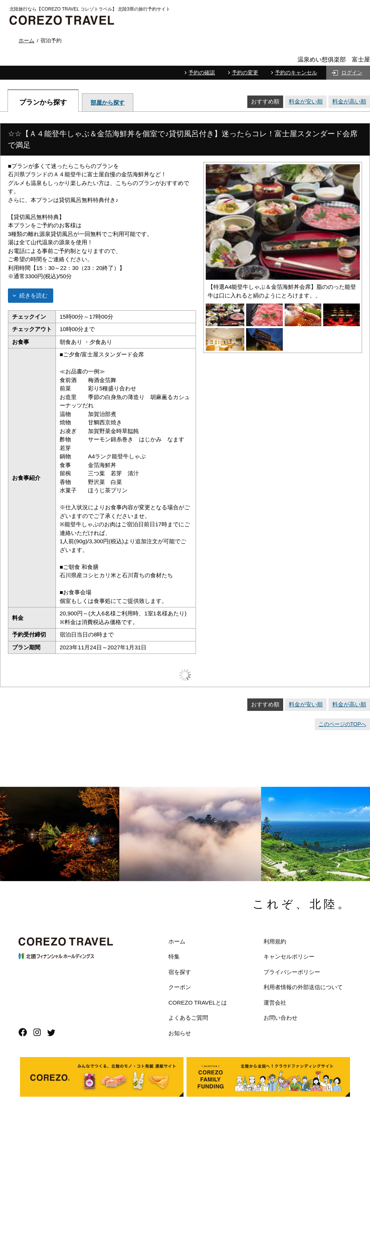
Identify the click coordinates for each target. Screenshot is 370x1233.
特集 (174, 956)
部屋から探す (108, 102)
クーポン (179, 987)
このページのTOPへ (342, 724)
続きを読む (33, 295)
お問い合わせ (281, 1017)
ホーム (176, 941)
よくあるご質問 (188, 1017)
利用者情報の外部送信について (303, 987)
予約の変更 (245, 72)
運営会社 (275, 1002)
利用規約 (275, 941)
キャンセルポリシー (289, 956)
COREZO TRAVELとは (197, 1002)
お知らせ (179, 1033)
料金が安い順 (306, 101)
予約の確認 (201, 72)
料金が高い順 (349, 101)
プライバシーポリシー (292, 972)
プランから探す (43, 102)
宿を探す (179, 972)
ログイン (351, 72)
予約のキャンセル (296, 72)
